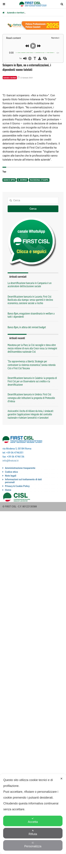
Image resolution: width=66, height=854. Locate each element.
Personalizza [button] (32, 845)
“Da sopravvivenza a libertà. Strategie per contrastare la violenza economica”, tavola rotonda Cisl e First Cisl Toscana (32, 402)
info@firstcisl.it (10, 497)
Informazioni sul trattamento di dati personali (23, 518)
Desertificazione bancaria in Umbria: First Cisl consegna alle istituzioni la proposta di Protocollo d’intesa (31, 435)
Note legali (10, 513)
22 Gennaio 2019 (25, 77)
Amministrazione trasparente (20, 505)
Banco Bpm (9, 217)
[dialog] (33, 814)
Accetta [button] (33, 820)
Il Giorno (22, 217)
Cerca (33, 245)
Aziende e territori (15, 12)
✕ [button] (61, 778)
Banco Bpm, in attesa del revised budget (27, 364)
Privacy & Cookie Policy (17, 523)
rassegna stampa (39, 217)
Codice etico (11, 509)
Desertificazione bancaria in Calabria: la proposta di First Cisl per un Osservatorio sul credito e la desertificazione (32, 418)
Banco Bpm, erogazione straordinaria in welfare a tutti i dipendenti (31, 352)
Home (8, 527)
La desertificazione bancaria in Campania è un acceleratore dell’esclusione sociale (30, 321)
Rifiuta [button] (33, 833)
